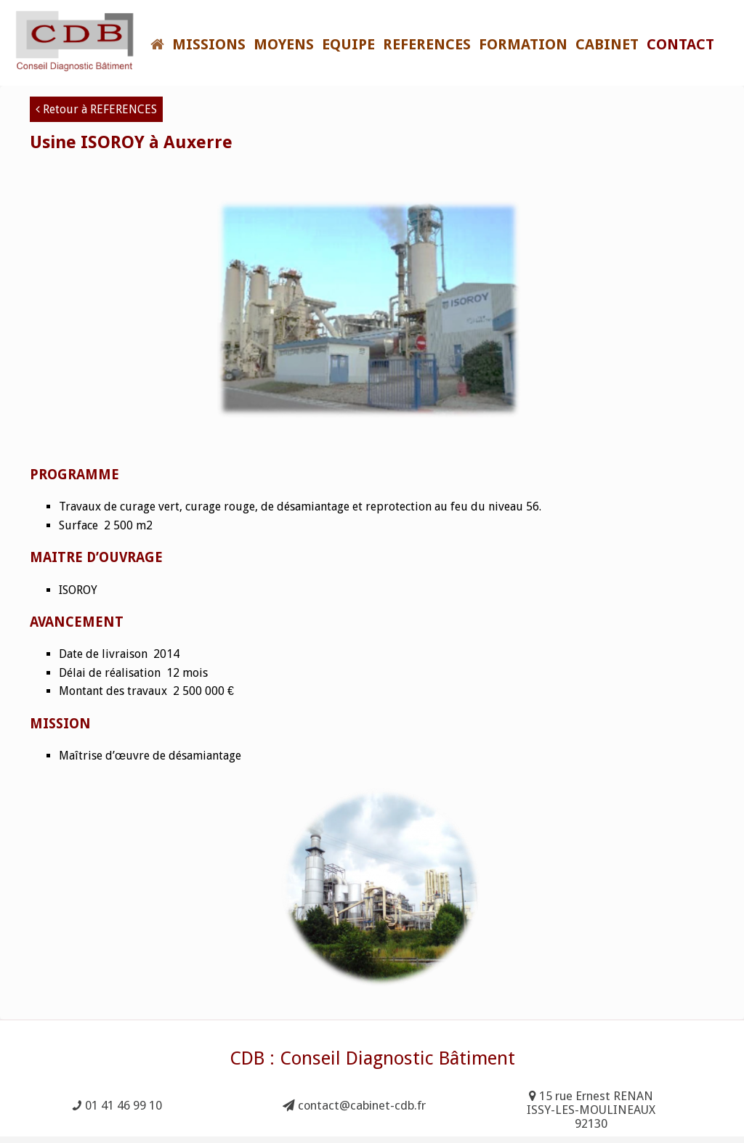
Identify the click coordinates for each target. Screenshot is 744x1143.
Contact (680, 44)
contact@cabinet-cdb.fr (354, 1106)
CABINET (607, 44)
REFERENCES (427, 44)
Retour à (96, 109)
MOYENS (284, 44)
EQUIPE (348, 44)
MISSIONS (209, 44)
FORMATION (523, 44)
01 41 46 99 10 (117, 1106)
